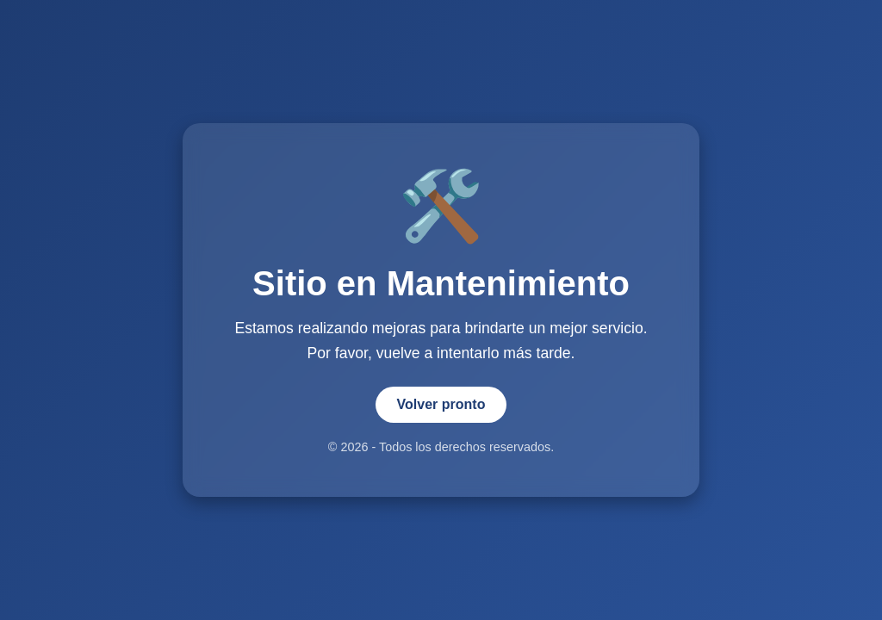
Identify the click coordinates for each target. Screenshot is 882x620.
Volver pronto (441, 404)
